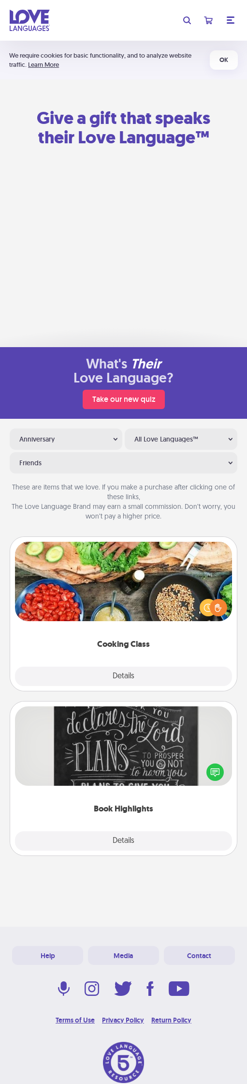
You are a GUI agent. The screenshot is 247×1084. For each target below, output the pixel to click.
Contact (199, 955)
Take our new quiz (123, 399)
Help (48, 955)
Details (123, 676)
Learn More (43, 65)
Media (123, 955)
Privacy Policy (123, 1020)
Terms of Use (75, 1020)
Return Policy (171, 1020)
